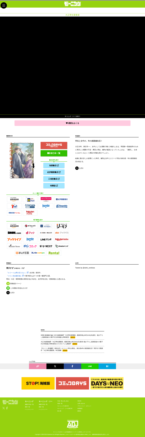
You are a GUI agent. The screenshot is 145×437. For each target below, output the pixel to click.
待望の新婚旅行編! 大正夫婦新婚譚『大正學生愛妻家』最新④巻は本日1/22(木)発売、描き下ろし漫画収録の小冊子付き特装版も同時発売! (72, 336)
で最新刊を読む (54, 145)
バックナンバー (29, 409)
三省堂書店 (54, 179)
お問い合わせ (81, 403)
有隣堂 (54, 185)
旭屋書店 (54, 165)
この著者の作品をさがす (17, 287)
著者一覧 (27, 406)
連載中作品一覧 (29, 404)
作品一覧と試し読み (63, 400)
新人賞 (59, 410)
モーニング (29, 401)
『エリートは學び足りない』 (17, 272)
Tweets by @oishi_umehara (85, 267)
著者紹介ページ (13, 283)
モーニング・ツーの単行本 (64, 408)
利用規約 (79, 408)
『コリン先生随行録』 (15, 275)
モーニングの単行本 (63, 405)
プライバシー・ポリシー (84, 405)
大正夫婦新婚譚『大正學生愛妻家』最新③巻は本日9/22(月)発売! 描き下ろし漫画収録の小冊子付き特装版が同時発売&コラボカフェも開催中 (72, 342)
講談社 (79, 410)
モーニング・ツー (45, 401)
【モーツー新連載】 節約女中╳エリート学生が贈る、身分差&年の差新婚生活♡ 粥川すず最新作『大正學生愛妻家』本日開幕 (72, 349)
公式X (79, 168)
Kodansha (49, 434)
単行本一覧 (53, 153)
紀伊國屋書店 (53, 172)
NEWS (79, 400)
